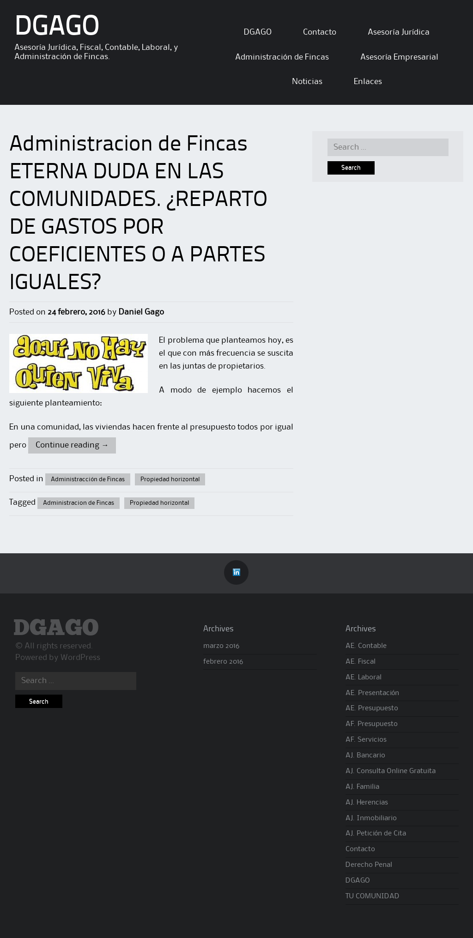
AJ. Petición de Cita (376, 833)
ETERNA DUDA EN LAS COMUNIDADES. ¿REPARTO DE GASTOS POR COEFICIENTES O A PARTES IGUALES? (138, 228)
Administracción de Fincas (88, 479)
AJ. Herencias (367, 802)
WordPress (80, 657)
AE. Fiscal (361, 662)
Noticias (307, 81)
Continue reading (72, 445)
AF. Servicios (366, 740)
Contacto (319, 32)
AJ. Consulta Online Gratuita (391, 771)
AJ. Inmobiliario (371, 818)
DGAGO (57, 28)
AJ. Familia (362, 787)
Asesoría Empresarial (399, 57)
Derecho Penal (369, 865)
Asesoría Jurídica (399, 32)
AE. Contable (366, 646)
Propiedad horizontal (170, 479)
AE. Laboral (364, 677)
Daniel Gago (141, 312)
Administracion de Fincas (78, 503)
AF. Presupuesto (372, 724)
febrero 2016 (223, 662)
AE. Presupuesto (372, 708)
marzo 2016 (221, 646)
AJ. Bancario (365, 755)
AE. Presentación (373, 693)
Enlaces (368, 81)
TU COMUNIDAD (373, 896)
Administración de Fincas (282, 57)
